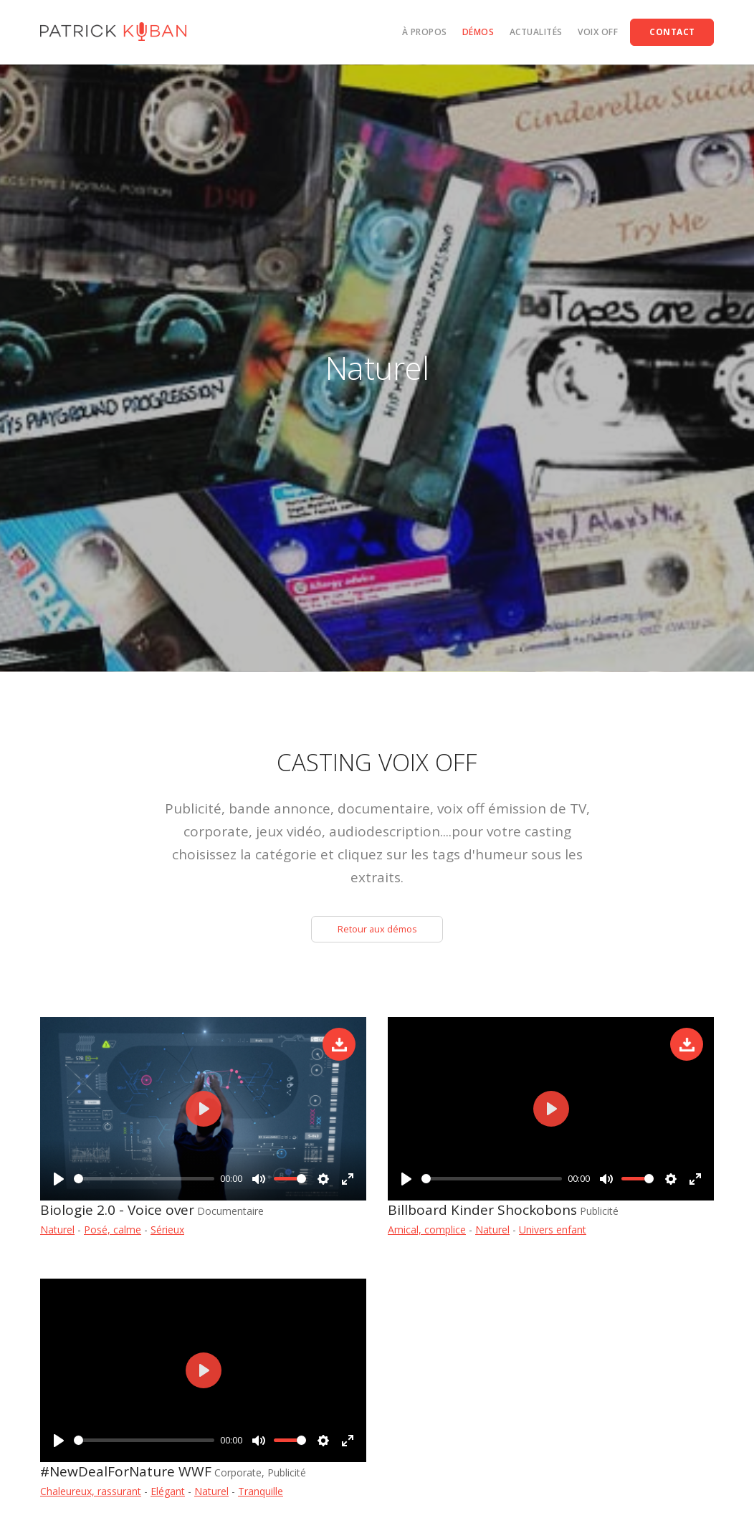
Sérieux (167, 1233)
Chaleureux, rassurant (90, 1495)
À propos (424, 32)
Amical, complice (427, 1233)
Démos (478, 32)
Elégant (168, 1495)
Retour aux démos (377, 930)
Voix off (598, 32)
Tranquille (260, 1495)
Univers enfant (552, 1233)
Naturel (57, 1233)
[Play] (58, 1180)
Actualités (536, 32)
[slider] (144, 1181)
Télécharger (339, 1047)
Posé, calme (112, 1233)
